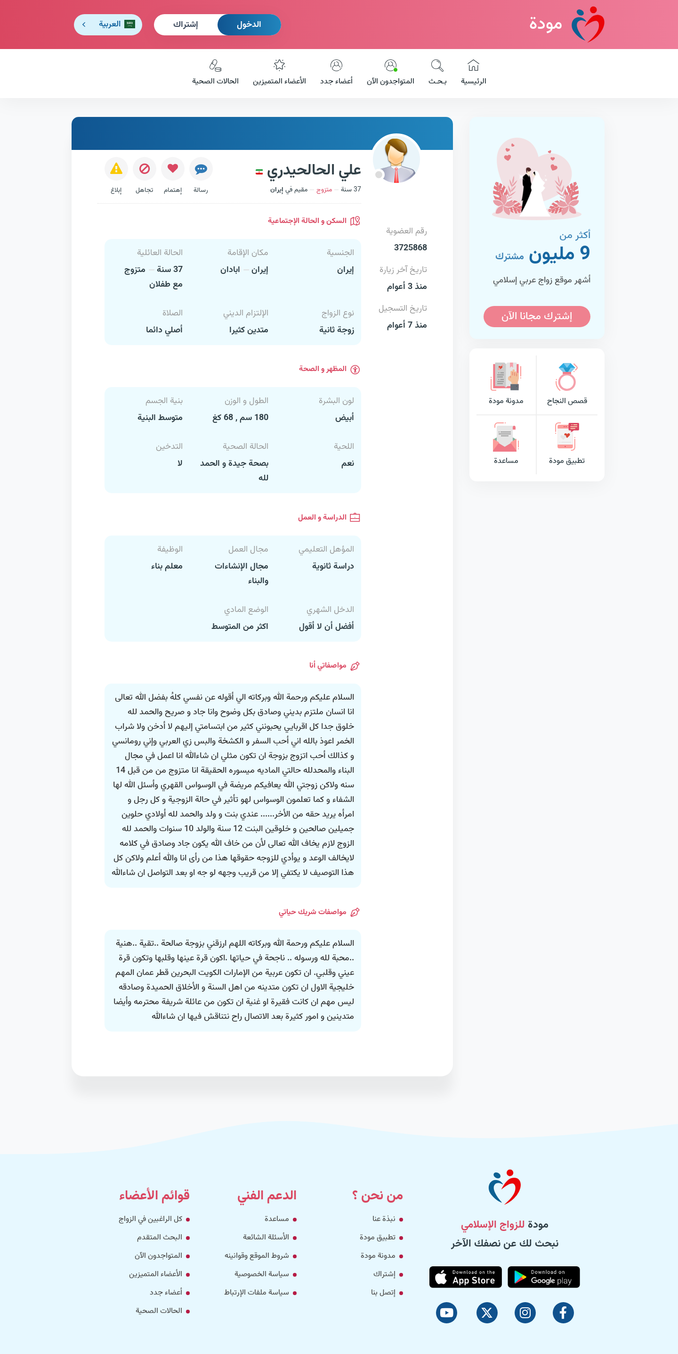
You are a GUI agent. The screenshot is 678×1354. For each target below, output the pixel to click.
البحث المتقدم (159, 1238)
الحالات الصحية (215, 73)
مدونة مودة (506, 385)
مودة (567, 24)
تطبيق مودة (567, 444)
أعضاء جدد (336, 73)
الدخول (249, 25)
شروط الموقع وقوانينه (257, 1256)
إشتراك (185, 25)
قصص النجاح (567, 385)
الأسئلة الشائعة (266, 1238)
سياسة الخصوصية (261, 1274)
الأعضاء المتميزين (279, 73)
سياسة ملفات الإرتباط (256, 1293)
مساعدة (506, 444)
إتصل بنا (383, 1293)
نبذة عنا (384, 1219)
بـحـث (437, 73)
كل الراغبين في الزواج (150, 1219)
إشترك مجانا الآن (536, 316)
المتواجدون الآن (390, 73)
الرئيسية (473, 73)
